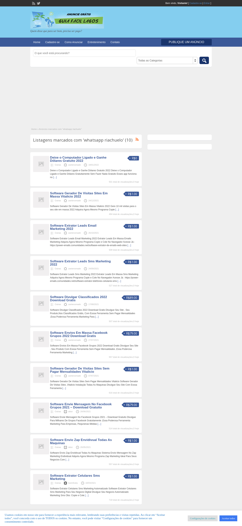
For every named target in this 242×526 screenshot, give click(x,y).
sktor (70, 411)
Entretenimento (96, 42)
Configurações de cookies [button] (202, 518)
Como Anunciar (74, 42)
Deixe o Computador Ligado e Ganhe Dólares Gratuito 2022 (78, 159)
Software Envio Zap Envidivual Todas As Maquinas (81, 441)
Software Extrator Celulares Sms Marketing (75, 477)
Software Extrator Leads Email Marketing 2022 (73, 227)
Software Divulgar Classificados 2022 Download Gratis (78, 298)
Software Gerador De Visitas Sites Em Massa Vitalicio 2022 (79, 194)
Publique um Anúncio (186, 42)
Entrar (207, 3)
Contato (115, 42)
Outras (58, 165)
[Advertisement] (121, 95)
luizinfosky (73, 483)
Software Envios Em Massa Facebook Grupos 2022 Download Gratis (79, 334)
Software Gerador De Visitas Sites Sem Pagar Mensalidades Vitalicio (79, 370)
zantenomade (74, 165)
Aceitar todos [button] (228, 518)
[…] (55, 177)
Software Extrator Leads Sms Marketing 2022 (80, 263)
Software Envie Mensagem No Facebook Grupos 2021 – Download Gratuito (81, 405)
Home (36, 42)
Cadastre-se (195, 3)
